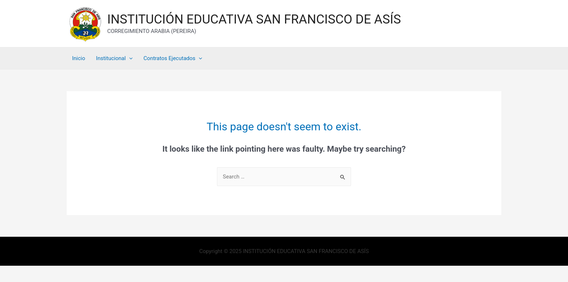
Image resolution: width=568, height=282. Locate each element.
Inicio (78, 58)
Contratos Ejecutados (172, 58)
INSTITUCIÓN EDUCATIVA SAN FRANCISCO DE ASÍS (254, 19)
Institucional (114, 58)
